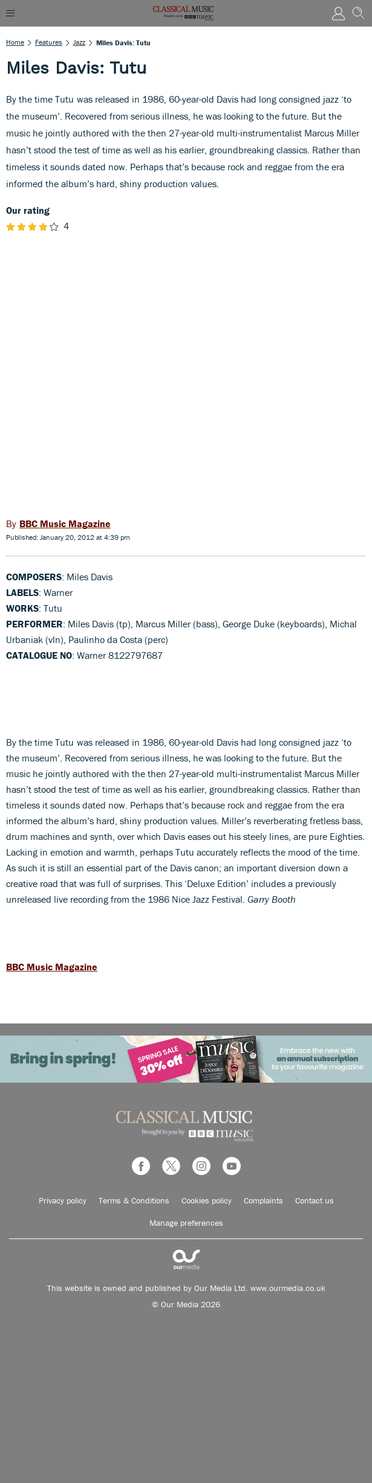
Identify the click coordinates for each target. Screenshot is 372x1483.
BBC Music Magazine (51, 967)
